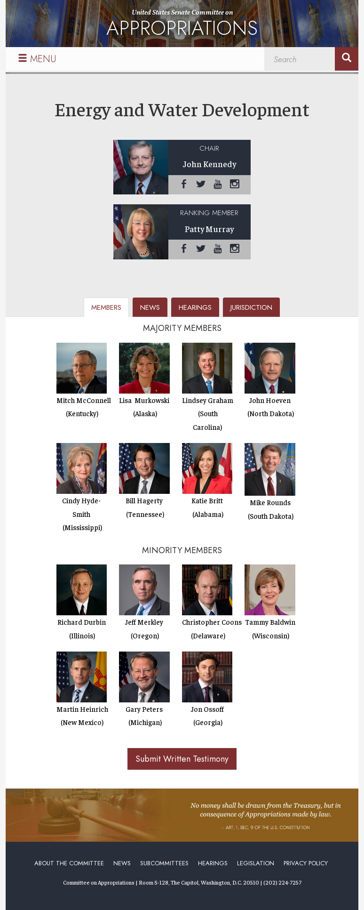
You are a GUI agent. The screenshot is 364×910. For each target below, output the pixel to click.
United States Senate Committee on (182, 25)
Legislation (255, 863)
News (122, 863)
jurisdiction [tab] (251, 307)
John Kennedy (209, 163)
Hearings (213, 863)
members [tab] (106, 307)
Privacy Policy (306, 863)
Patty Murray (209, 228)
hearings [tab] (195, 307)
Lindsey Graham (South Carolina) (207, 413)
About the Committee (69, 863)
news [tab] (150, 307)
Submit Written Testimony (182, 759)
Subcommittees (164, 863)
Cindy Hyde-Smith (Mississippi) (81, 514)
